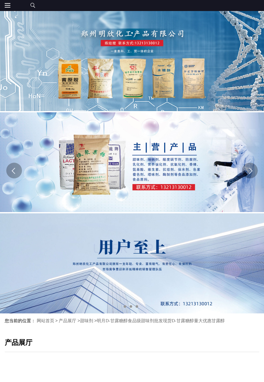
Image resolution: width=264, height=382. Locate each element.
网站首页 (45, 320)
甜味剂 (86, 320)
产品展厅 (67, 320)
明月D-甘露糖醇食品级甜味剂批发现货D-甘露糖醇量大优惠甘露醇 (161, 320)
